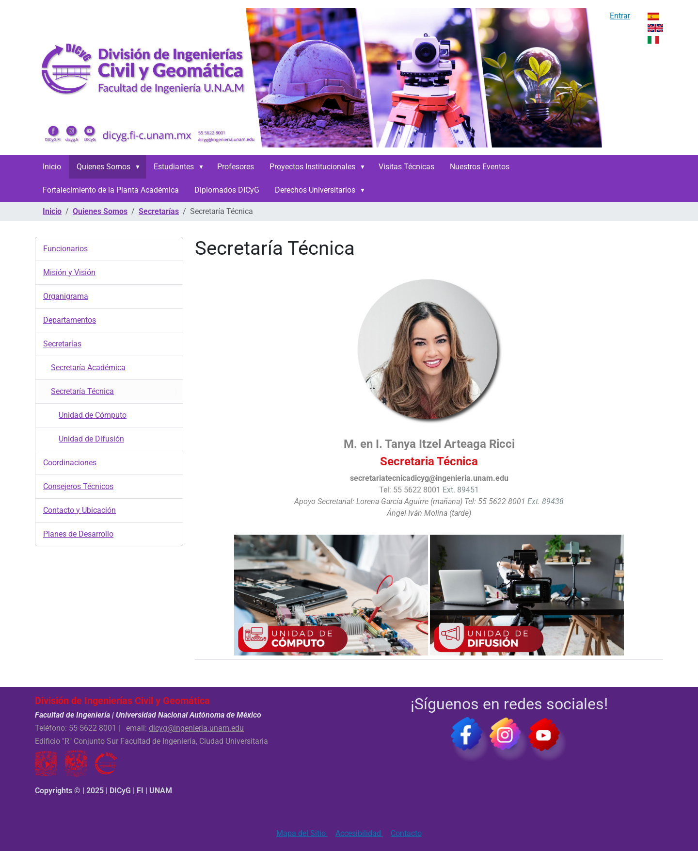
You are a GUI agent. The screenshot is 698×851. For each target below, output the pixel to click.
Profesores (235, 166)
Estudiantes (174, 166)
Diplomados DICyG (226, 190)
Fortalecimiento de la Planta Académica (111, 190)
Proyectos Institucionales (312, 166)
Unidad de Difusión (91, 438)
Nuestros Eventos (479, 166)
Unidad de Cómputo (93, 415)
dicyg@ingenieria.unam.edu (196, 728)
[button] (139, 167)
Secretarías (159, 211)
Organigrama (65, 296)
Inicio (52, 166)
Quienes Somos (103, 166)
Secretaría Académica (88, 367)
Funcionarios (65, 248)
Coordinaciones (69, 462)
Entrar (620, 15)
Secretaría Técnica (82, 391)
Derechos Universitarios (315, 190)
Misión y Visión (69, 272)
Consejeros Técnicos (78, 486)
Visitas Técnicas (406, 166)
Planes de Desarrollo (78, 534)
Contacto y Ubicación (79, 510)
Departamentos (69, 320)
